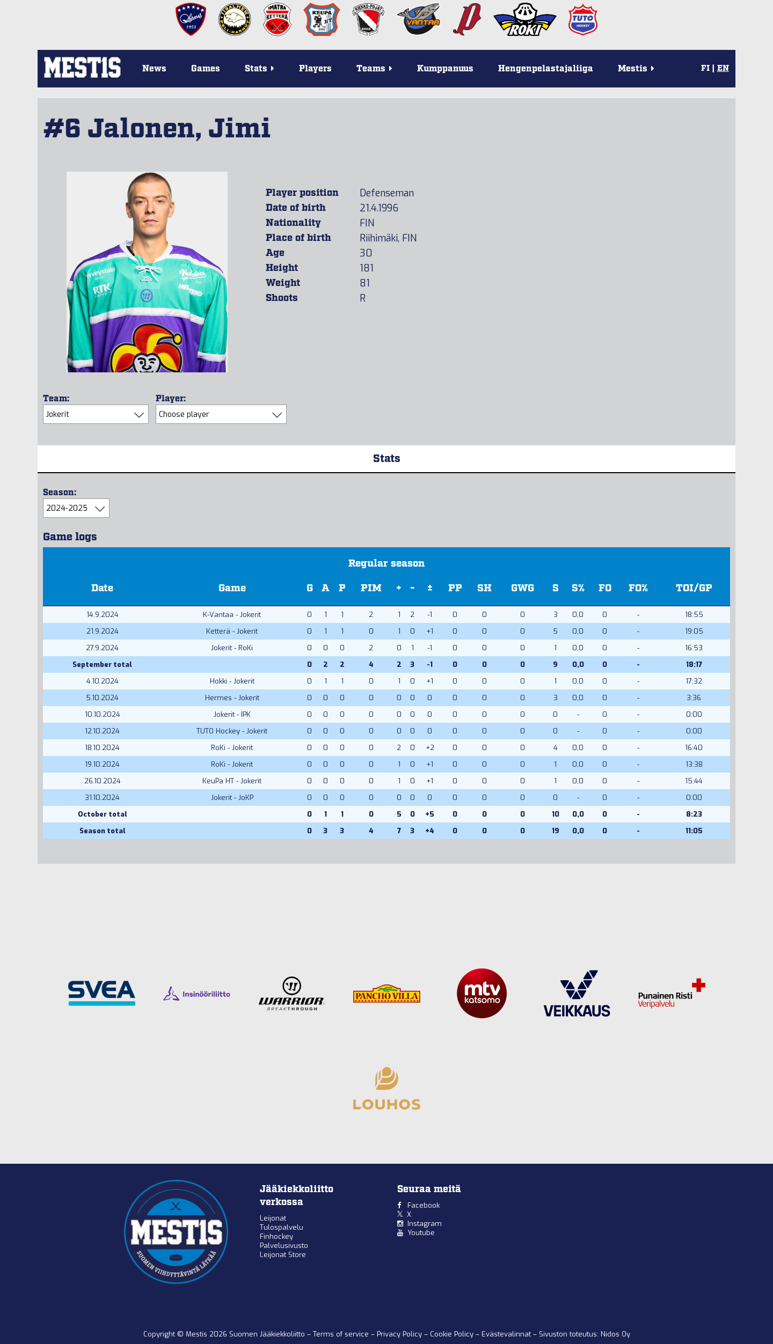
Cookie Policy (453, 1334)
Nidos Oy (615, 1334)
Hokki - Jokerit (232, 681)
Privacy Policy (400, 1334)
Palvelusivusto (284, 1245)
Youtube (421, 1232)
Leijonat (273, 1218)
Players (315, 69)
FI (705, 68)
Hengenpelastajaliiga (545, 69)
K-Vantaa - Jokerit (232, 614)
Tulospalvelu (281, 1227)
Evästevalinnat (506, 1334)
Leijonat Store (283, 1254)
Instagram (424, 1223)
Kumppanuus (445, 69)
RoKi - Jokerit (232, 747)
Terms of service (342, 1334)
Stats (386, 459)
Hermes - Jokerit (232, 697)
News (154, 69)
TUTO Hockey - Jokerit (231, 731)
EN (723, 68)
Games (205, 69)
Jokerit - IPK (232, 714)
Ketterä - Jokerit (232, 631)
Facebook (423, 1205)
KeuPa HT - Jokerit (231, 780)
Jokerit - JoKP (232, 797)
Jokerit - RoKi (232, 647)
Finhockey (276, 1236)
